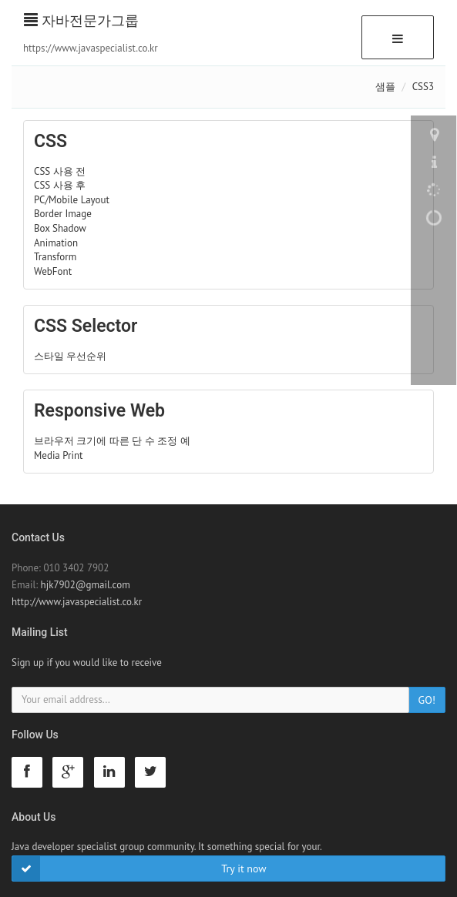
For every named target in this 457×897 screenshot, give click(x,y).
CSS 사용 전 (60, 171)
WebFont (53, 271)
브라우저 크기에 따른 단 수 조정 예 (112, 440)
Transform (55, 256)
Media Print (58, 455)
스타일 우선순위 (70, 356)
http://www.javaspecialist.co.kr (77, 601)
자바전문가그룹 (81, 20)
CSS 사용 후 (60, 185)
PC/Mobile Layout (71, 199)
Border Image (63, 213)
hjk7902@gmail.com (85, 584)
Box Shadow (60, 228)
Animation (56, 242)
